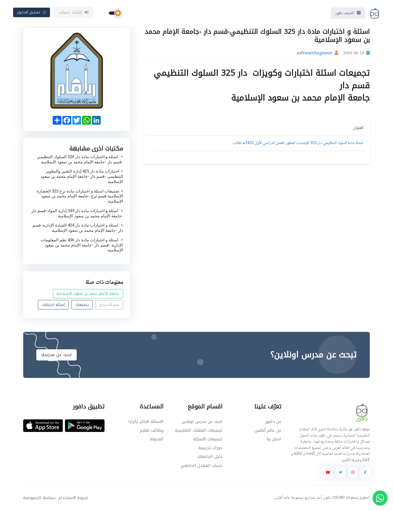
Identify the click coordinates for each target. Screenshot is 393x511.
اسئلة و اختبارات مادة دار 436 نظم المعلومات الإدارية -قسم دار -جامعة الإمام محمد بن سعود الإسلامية (82, 246)
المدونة (156, 440)
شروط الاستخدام (73, 498)
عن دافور (273, 422)
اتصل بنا (274, 440)
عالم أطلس (282, 498)
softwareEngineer (314, 54)
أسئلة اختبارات (53, 305)
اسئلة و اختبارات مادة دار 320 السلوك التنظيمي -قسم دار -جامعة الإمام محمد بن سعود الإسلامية (80, 160)
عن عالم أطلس (268, 431)
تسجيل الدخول (31, 12)
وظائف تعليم (151, 431)
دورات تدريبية (210, 449)
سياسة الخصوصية (39, 498)
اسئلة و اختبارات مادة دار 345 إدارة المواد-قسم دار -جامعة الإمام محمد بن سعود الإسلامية (77, 214)
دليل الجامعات (209, 457)
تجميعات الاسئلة (207, 440)
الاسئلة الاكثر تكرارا (145, 422)
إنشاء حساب (74, 13)
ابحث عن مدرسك (56, 355)
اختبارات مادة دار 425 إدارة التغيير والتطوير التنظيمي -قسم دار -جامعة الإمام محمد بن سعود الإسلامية (81, 177)
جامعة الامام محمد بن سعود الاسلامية (87, 294)
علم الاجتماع (109, 305)
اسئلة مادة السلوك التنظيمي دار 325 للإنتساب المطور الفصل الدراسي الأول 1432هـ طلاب (298, 144)
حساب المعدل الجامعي (201, 466)
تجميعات (82, 305)
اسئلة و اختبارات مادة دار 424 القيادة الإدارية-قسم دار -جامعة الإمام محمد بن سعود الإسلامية (77, 229)
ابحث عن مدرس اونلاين (202, 422)
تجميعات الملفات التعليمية (198, 431)
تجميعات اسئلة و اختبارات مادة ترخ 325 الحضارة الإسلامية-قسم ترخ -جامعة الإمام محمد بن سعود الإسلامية (80, 197)
